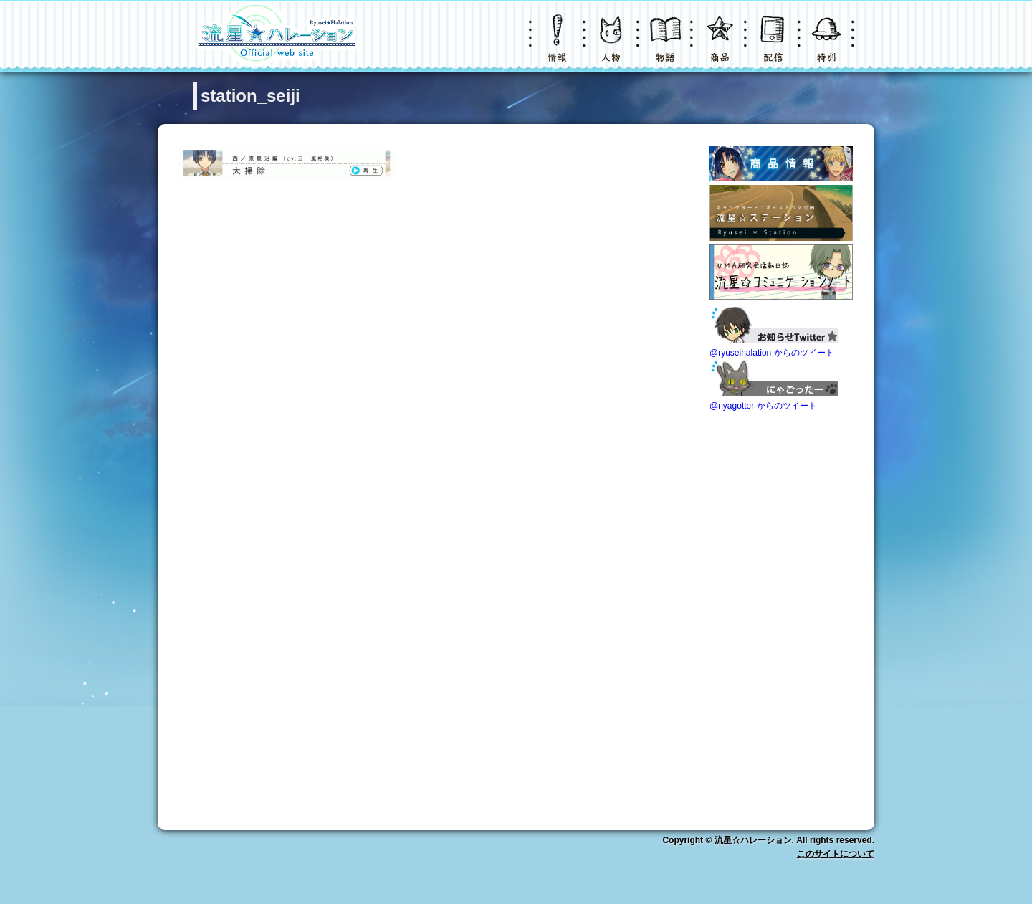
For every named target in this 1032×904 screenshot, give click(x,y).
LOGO (276, 36)
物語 (666, 46)
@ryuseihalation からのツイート (772, 353)
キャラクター (612, 46)
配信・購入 (774, 46)
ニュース (559, 46)
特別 (827, 46)
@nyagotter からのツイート (763, 406)
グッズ (720, 46)
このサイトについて (835, 854)
